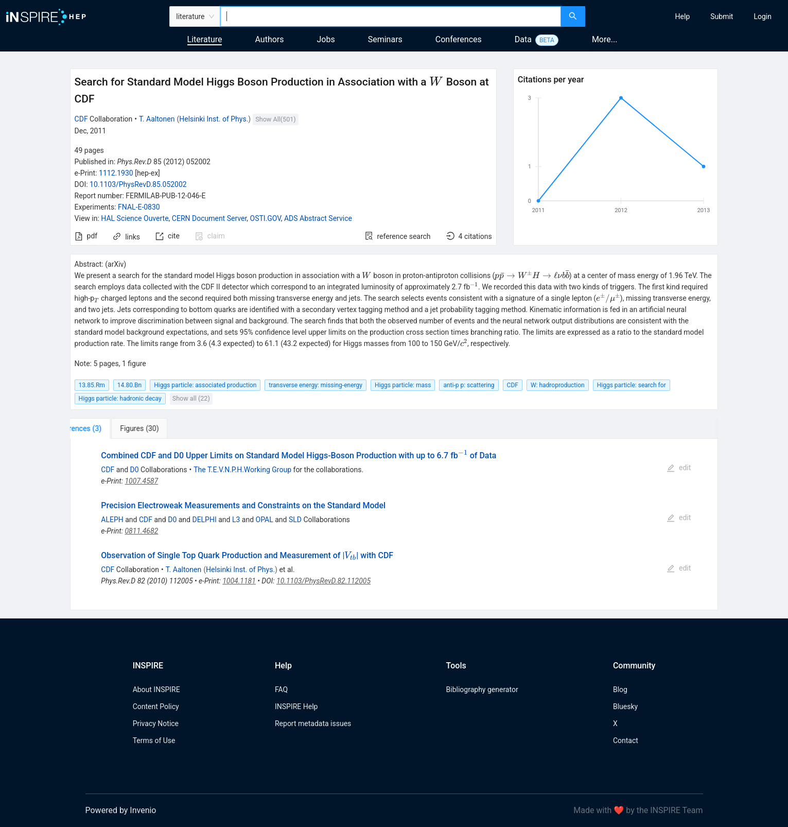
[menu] (688, 16)
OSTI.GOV (265, 218)
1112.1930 (116, 173)
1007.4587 (141, 481)
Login (763, 16)
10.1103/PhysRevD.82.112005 (323, 581)
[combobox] (391, 16)
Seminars (385, 39)
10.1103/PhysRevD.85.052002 (138, 184)
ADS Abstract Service (318, 218)
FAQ (281, 689)
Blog (620, 689)
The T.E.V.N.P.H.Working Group (242, 470)
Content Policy (156, 706)
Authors (269, 39)
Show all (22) (191, 398)
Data (523, 39)
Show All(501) (275, 119)
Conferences (458, 39)
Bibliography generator (482, 689)
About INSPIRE (156, 689)
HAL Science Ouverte (134, 218)
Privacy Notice (156, 723)
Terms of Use (154, 740)
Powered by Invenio (120, 810)
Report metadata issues (313, 723)
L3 (236, 519)
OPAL (264, 519)
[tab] (102, 428)
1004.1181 (239, 581)
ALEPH (112, 519)
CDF (81, 119)
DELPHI (204, 519)
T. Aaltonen (157, 119)
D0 (134, 470)
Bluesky (625, 706)
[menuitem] (682, 16)
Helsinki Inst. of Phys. (213, 119)
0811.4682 (141, 531)
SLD (295, 519)
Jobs (326, 39)
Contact (625, 740)
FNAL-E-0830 (139, 207)
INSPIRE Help (296, 706)
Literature (204, 39)
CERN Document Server (209, 218)
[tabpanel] (394, 525)
